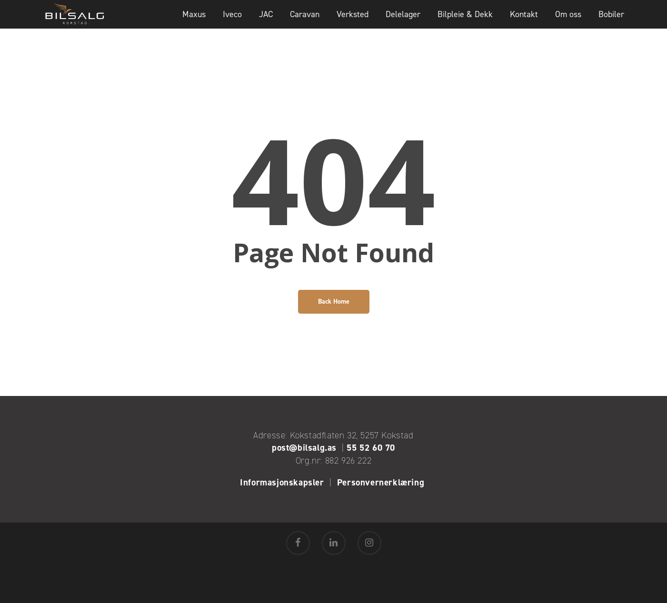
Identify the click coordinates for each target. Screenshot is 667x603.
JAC (266, 21)
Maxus (194, 21)
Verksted (352, 21)
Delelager (403, 21)
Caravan (304, 21)
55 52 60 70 (371, 448)
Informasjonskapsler (282, 482)
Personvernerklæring (382, 482)
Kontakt (524, 21)
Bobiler (611, 21)
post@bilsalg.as (304, 448)
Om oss (568, 21)
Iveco (232, 21)
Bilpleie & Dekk (465, 21)
